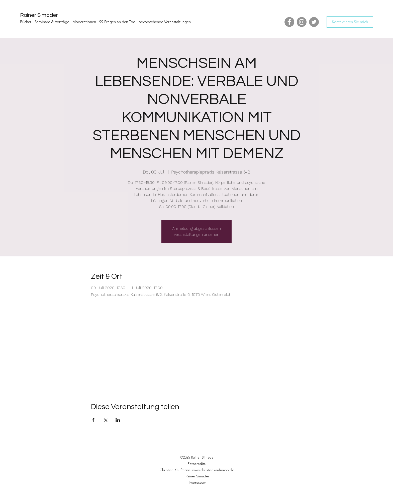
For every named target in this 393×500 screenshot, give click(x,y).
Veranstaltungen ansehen (196, 234)
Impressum (197, 482)
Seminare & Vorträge (52, 21)
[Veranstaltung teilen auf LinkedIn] (118, 420)
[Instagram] (302, 22)
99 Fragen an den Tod (117, 21)
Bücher (25, 21)
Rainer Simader (39, 15)
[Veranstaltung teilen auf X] (105, 420)
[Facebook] (289, 22)
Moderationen (84, 21)
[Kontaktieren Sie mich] (350, 22)
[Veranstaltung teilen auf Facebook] (93, 420)
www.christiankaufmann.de (213, 470)
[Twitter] (314, 22)
